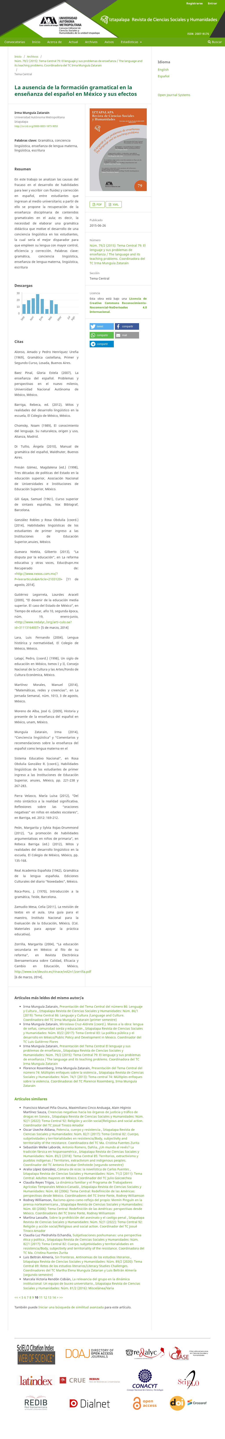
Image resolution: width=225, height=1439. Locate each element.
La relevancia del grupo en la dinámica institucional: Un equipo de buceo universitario (76, 1281)
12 (45, 1297)
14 (54, 1297)
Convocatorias (14, 42)
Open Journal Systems (174, 95)
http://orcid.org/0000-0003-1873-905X (36, 126)
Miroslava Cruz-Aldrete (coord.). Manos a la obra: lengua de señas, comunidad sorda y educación (83, 1026)
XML (115, 204)
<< (16, 1297)
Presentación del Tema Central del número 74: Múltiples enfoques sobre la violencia (82, 1070)
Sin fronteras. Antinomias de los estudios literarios (93, 1257)
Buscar (215, 42)
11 (41, 1297)
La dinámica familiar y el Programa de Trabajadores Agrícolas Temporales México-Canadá (77, 1184)
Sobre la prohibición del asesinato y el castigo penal (88, 1217)
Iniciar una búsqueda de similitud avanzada (71, 1307)
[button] (102, 326)
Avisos (109, 42)
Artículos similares (31, 1099)
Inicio (36, 42)
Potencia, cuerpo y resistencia (78, 1130)
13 (49, 1297)
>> (61, 1297)
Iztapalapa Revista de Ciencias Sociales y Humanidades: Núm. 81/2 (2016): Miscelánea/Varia (81, 1285)
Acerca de (54, 42)
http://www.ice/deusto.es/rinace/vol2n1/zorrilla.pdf (53, 971)
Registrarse (194, 3)
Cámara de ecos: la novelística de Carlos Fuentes (93, 1169)
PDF (99, 204)
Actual (73, 42)
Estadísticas (130, 42)
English (163, 69)
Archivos (91, 42)
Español (163, 76)
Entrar (212, 3)
